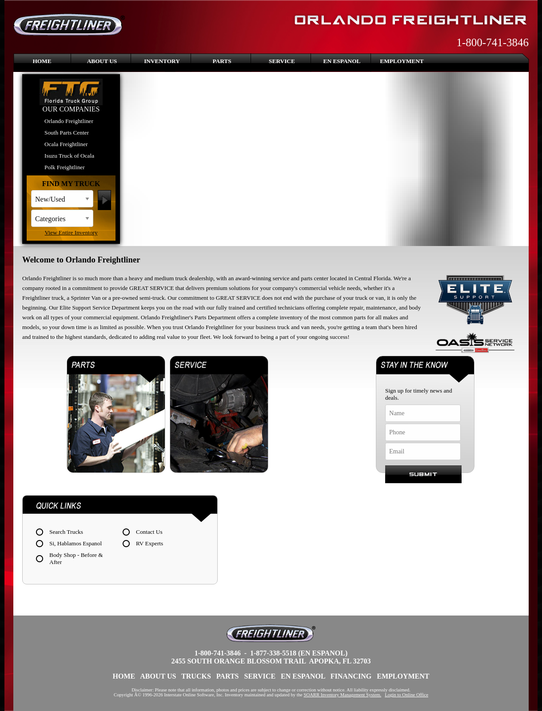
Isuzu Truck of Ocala (69, 155)
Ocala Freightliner (66, 144)
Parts (221, 61)
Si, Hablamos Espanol (75, 543)
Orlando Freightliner (68, 121)
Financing (351, 676)
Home (41, 61)
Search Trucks (66, 531)
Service (282, 61)
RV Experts (149, 543)
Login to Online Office (406, 694)
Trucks (196, 676)
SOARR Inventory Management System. (343, 694)
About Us (102, 61)
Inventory (162, 61)
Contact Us (149, 531)
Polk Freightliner (64, 167)
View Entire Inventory (70, 232)
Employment (401, 61)
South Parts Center (66, 132)
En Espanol (342, 61)
